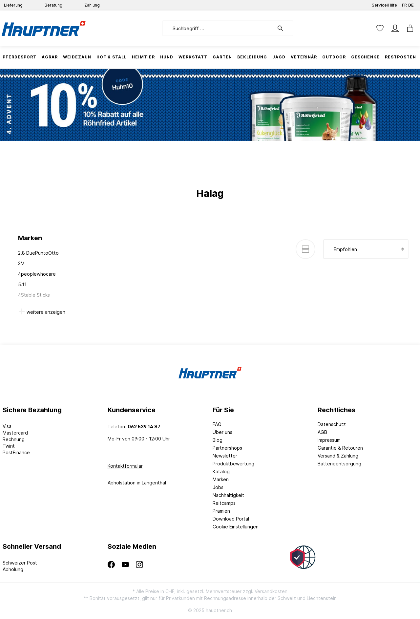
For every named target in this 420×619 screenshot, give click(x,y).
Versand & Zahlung (338, 456)
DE (411, 4)
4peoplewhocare (37, 274)
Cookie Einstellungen (236, 526)
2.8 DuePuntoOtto (38, 253)
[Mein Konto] (395, 28)
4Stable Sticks (34, 295)
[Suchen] (283, 28)
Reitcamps (224, 503)
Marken (221, 479)
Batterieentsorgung (339, 463)
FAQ (217, 424)
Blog (217, 440)
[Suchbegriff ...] (218, 28)
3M (21, 263)
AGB (322, 432)
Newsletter (225, 456)
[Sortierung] (366, 249)
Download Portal (231, 519)
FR (404, 4)
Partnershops (227, 448)
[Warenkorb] (410, 28)
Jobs (218, 487)
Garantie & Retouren (340, 448)
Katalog (221, 471)
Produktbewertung (233, 463)
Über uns (222, 432)
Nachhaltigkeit (228, 495)
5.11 (22, 284)
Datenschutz (332, 424)
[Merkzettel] (380, 28)
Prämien (221, 511)
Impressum (329, 440)
